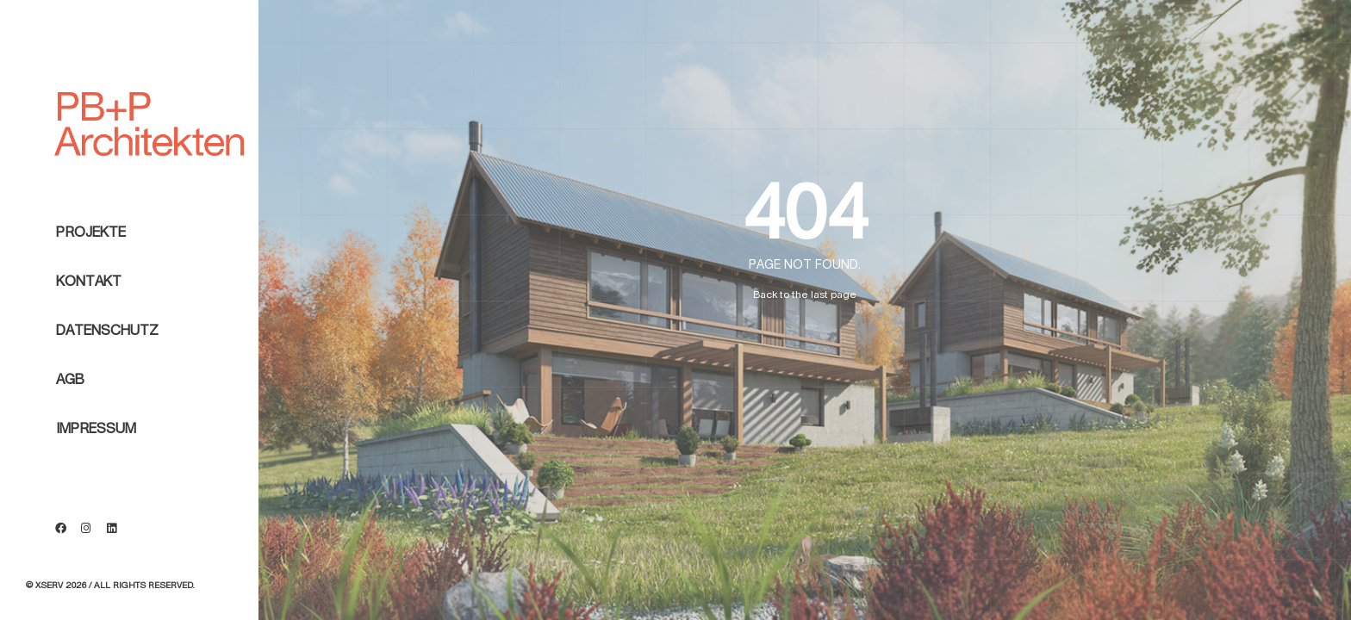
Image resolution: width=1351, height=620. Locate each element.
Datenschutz (107, 370)
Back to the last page (804, 294)
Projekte (91, 272)
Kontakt (88, 321)
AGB (70, 419)
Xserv (49, 585)
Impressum (96, 468)
